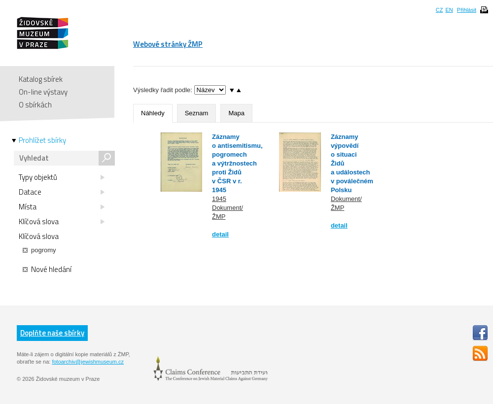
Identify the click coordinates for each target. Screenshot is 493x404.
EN (449, 10)
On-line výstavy (43, 92)
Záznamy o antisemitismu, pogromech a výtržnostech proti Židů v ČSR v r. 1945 (237, 163)
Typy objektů (62, 177)
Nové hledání (47, 269)
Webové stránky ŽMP (168, 44)
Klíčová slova (62, 221)
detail (220, 234)
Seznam (197, 113)
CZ (439, 10)
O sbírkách (35, 104)
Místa (62, 206)
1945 (219, 198)
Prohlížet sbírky (42, 140)
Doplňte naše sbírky (52, 332)
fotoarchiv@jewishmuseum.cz (88, 362)
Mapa (236, 113)
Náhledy (153, 113)
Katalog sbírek (41, 79)
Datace (62, 192)
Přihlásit (466, 10)
